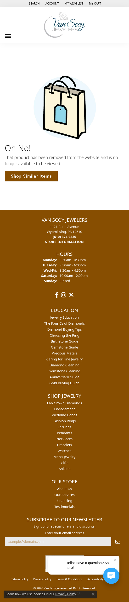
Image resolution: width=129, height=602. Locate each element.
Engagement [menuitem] (64, 409)
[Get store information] (64, 241)
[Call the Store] (64, 236)
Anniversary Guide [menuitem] (64, 377)
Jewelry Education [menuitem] (64, 317)
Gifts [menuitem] (64, 462)
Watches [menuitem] (64, 451)
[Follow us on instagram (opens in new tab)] (63, 295)
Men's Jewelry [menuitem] (65, 456)
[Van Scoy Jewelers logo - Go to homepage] (65, 25)
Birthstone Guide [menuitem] (64, 341)
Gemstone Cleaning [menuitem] (64, 371)
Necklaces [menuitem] (64, 439)
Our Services (64, 494)
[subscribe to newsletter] (117, 541)
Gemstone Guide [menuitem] (64, 347)
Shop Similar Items (31, 176)
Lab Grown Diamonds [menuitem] (64, 403)
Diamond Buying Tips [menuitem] (64, 329)
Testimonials (64, 506)
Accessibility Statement (102, 579)
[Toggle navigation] (8, 34)
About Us (64, 488)
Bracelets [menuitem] (64, 445)
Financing (64, 500)
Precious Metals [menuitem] (64, 353)
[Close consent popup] (93, 594)
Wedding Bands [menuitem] (64, 415)
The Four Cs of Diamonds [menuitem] (64, 323)
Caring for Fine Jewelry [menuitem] (64, 359)
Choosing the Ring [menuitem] (64, 335)
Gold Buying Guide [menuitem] (64, 383)
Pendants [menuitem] (64, 433)
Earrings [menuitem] (64, 427)
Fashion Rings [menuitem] (64, 421)
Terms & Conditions (69, 579)
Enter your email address (64, 533)
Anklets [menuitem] (65, 468)
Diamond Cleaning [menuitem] (64, 365)
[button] (34, 3)
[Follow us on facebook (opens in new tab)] (57, 295)
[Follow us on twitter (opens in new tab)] (71, 295)
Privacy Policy (42, 579)
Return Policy (19, 579)
